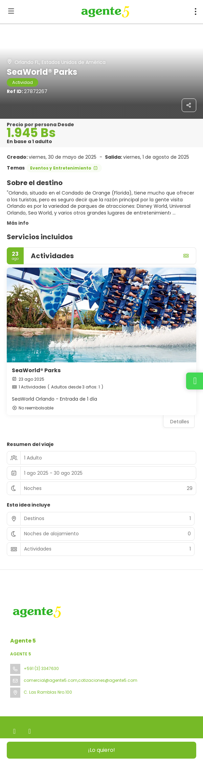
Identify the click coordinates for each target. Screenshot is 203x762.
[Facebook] (14, 731)
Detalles (179, 421)
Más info (18, 223)
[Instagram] (29, 731)
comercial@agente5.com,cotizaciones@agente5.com (80, 680)
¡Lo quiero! (101, 750)
